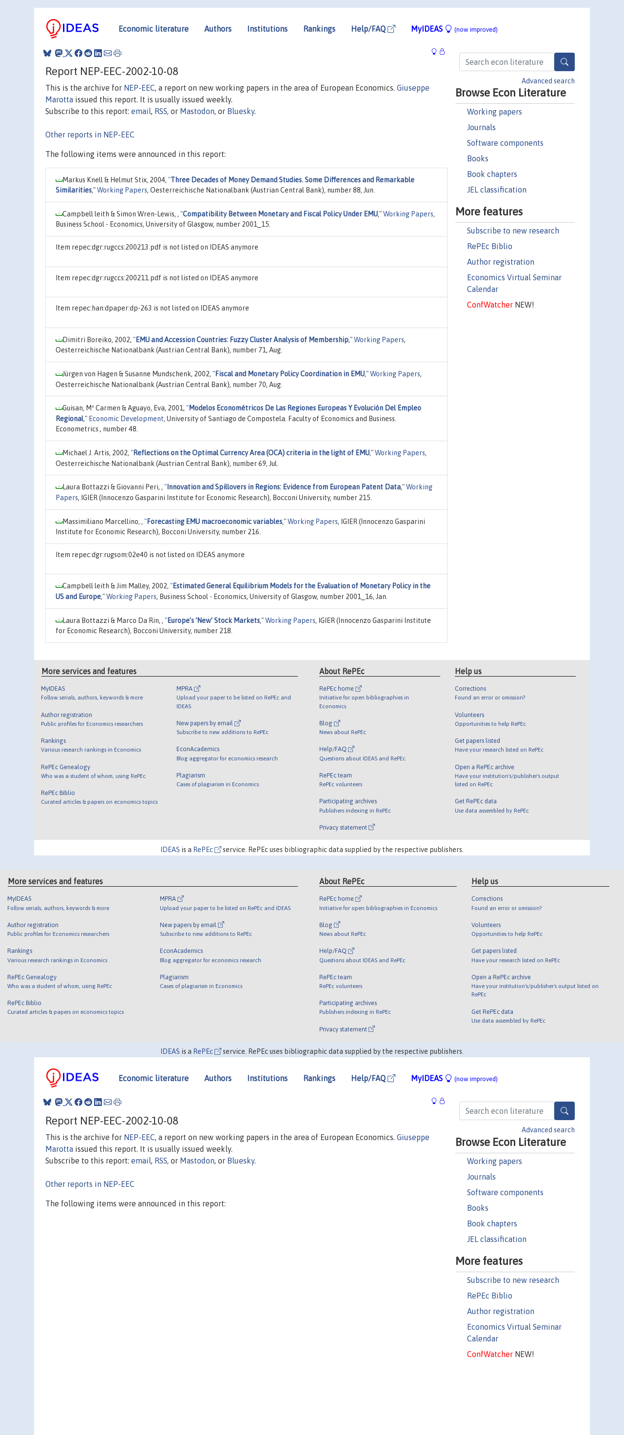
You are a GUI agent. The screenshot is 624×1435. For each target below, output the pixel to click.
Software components (505, 142)
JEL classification (496, 189)
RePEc (207, 849)
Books (477, 158)
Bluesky (240, 111)
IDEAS (170, 849)
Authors (218, 28)
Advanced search (548, 81)
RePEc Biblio (489, 246)
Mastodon (197, 111)
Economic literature (153, 28)
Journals (481, 127)
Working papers (494, 111)
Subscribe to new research (513, 230)
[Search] (564, 62)
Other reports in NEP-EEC (90, 134)
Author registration (500, 261)
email (141, 111)
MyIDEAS (454, 28)
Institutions (267, 28)
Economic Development (126, 419)
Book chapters (492, 174)
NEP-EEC (139, 87)
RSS (161, 111)
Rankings (319, 28)
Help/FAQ (373, 28)
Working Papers (122, 190)
